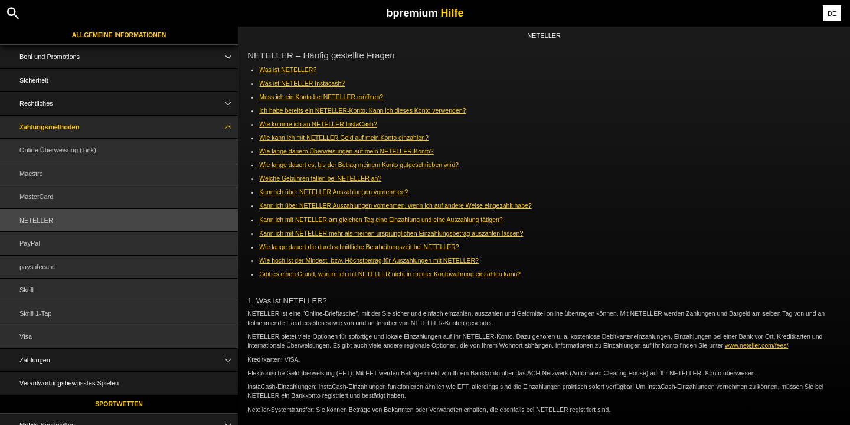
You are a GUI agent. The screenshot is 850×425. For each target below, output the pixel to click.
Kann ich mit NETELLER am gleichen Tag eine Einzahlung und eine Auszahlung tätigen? (381, 219)
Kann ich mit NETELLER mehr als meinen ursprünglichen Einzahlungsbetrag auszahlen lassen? (391, 233)
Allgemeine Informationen (119, 34)
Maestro (31, 173)
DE (832, 13)
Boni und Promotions (128, 56)
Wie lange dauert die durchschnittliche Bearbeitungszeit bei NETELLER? (359, 246)
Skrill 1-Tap (35, 313)
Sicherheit (33, 80)
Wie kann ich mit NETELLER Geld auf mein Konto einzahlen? (344, 137)
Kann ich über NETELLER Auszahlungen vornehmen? (333, 191)
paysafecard (37, 266)
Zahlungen (128, 360)
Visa (25, 336)
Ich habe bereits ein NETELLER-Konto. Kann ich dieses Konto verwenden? (362, 110)
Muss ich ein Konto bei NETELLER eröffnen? (321, 96)
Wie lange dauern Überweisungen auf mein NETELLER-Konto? (346, 151)
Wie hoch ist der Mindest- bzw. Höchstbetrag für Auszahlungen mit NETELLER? (369, 260)
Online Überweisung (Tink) (57, 149)
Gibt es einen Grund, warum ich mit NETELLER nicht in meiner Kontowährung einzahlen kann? (390, 273)
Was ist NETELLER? (287, 69)
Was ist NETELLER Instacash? (302, 83)
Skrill (26, 289)
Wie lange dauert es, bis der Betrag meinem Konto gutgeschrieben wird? (359, 164)
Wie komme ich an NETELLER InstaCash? (318, 124)
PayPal (29, 243)
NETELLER (36, 220)
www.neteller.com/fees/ (756, 345)
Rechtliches (128, 103)
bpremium (424, 13)
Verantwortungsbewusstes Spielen (69, 383)
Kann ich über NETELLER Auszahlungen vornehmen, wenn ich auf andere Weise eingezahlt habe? (395, 205)
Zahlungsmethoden (128, 127)
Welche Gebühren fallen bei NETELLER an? (320, 178)
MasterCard (36, 196)
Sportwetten (119, 403)
